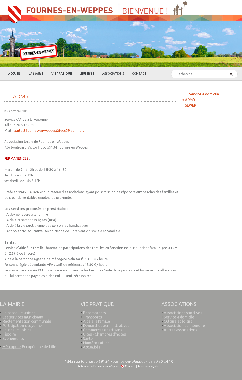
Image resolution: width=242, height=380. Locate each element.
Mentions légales (149, 366)
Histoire (9, 332)
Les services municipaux (21, 315)
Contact (130, 366)
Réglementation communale (26, 319)
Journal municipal (17, 328)
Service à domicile (179, 315)
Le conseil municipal (19, 311)
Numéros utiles (96, 341)
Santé (88, 337)
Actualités (91, 345)
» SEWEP (189, 105)
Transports (92, 315)
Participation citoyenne (22, 324)
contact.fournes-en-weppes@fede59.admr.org (49, 130)
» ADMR (188, 100)
